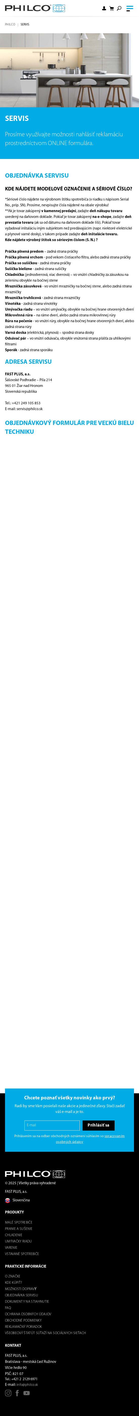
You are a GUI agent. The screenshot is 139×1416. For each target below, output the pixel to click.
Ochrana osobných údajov (28, 1314)
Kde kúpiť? (13, 1283)
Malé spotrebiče (18, 1223)
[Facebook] (17, 1395)
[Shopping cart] (111, 8)
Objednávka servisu (21, 1295)
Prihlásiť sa (98, 1125)
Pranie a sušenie (18, 1229)
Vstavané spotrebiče (22, 1254)
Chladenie (13, 1235)
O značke (13, 1276)
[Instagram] (8, 1395)
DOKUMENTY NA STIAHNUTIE (27, 1302)
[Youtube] (26, 1395)
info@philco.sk (27, 1385)
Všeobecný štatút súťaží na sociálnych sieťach (45, 1333)
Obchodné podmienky (23, 1321)
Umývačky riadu (18, 1241)
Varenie (11, 1248)
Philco (10, 24)
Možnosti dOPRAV (19, 1289)
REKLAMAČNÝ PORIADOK (23, 1327)
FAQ (8, 1308)
